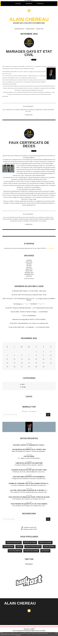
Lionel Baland (43, 311)
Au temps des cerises (43, 327)
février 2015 (29, 262)
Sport (23, 384)
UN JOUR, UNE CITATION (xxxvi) (21, 294)
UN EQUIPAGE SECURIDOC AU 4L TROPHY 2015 (29, 449)
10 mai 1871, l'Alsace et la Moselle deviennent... (18, 308)
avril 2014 (29, 264)
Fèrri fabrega (17, 304)
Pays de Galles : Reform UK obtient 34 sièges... (24, 311)
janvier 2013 (40, 28)
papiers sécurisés (43, 219)
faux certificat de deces (42, 217)
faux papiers (42, 221)
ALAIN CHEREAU (29, 19)
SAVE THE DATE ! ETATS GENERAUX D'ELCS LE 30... (19, 298)
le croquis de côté (43, 323)
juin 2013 (29, 265)
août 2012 (29, 276)
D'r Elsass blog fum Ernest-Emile (43, 308)
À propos (40, 3)
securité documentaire (35, 109)
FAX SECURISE (29, 456)
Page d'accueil (30, 28)
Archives (29, 3)
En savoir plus (18, 634)
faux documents (15, 550)
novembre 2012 (29, 272)
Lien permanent (28, 106)
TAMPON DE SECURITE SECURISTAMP (29, 463)
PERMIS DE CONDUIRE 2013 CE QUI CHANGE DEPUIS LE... (29, 483)
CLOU (24, 315)
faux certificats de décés (14, 217)
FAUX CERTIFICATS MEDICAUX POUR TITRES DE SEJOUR (29, 497)
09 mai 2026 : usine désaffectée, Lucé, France (23, 323)
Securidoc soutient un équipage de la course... (29, 445)
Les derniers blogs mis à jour (18, 630)
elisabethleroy (32, 315)
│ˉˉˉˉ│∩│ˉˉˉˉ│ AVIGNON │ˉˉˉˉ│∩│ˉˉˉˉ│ (34, 304)
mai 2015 (29, 260)
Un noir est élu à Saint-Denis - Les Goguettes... (22, 327)
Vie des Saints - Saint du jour (38, 291)
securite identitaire (48, 109)
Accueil (18, 3)
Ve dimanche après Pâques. (20, 291)
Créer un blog (26, 628)
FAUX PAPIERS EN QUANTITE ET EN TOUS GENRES (29, 504)
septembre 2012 (19, 28)
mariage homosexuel (21, 109)
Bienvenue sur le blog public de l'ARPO (23, 319)
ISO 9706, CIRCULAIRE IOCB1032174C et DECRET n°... (29, 490)
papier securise (23, 219)
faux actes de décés (29, 217)
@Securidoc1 (29, 564)
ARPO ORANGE (41, 319)
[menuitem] (18, 3)
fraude (20, 221)
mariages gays (10, 109)
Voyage (23, 387)
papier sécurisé (33, 219)
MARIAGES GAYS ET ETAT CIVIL (29, 53)
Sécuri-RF (36, 173)
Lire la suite (51, 248)
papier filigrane (45, 542)
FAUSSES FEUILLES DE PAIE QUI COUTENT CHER (29, 470)
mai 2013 (29, 267)
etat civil (28, 111)
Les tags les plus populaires (40, 630)
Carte (29, 396)
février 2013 (29, 269)
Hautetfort (32, 628)
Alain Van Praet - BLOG (39, 294)
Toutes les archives (29, 278)
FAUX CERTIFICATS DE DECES (29, 144)
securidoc (15, 219)
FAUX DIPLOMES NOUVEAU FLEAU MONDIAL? (29, 477)
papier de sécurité (14, 542)
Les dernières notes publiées (29, 630)
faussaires (25, 221)
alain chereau (49, 546)
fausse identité (33, 221)
